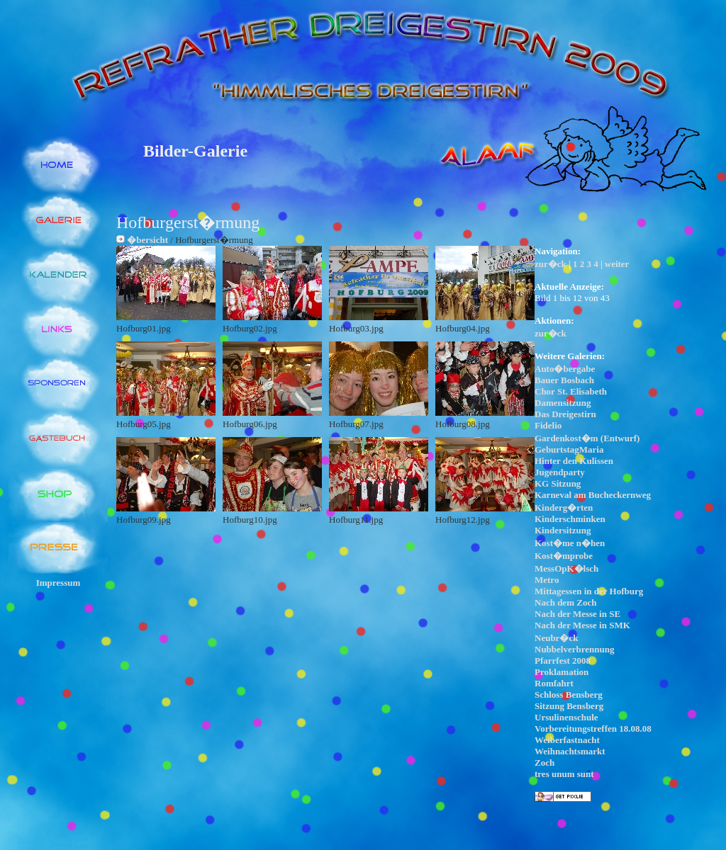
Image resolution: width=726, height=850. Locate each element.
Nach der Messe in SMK (582, 625)
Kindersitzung (563, 530)
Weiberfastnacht (567, 740)
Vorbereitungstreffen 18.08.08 (593, 728)
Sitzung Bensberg (569, 706)
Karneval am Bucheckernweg (593, 494)
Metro (547, 579)
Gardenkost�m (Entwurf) (587, 438)
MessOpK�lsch (566, 568)
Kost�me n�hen (570, 543)
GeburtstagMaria (569, 449)
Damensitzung (563, 402)
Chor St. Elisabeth (571, 391)
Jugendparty (560, 472)
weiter (617, 264)
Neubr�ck (556, 638)
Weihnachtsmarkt (570, 751)
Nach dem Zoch (565, 602)
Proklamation (561, 672)
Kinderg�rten (564, 507)
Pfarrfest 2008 (563, 660)
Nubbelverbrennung (574, 649)
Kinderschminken (570, 519)
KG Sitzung (558, 483)
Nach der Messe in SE (577, 613)
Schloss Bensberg (569, 694)
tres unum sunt (564, 774)
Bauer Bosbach (564, 380)
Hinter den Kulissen (574, 460)
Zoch (544, 762)
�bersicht (147, 239)
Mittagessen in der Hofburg (589, 591)
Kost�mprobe (564, 555)
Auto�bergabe (565, 368)
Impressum (58, 582)
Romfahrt (554, 683)
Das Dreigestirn (565, 414)
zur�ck (550, 264)
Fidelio (548, 425)
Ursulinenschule (566, 717)
